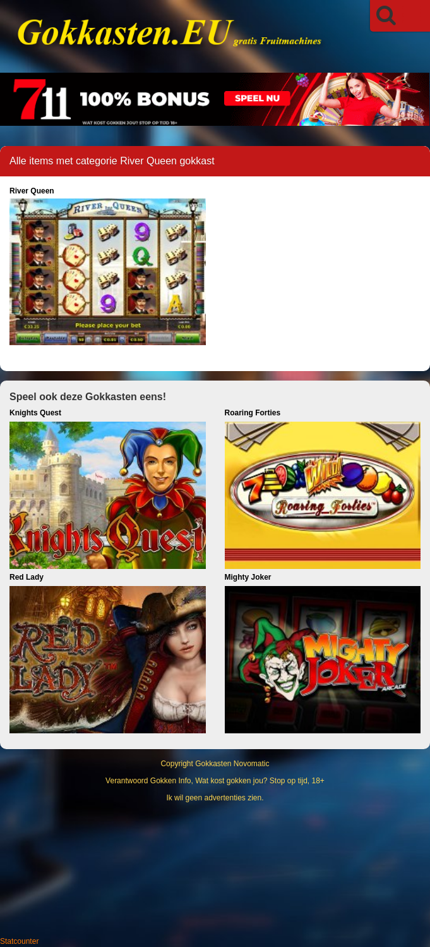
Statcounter (19, 941)
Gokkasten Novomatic (232, 763)
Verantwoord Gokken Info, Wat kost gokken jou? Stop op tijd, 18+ (215, 780)
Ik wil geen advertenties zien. (214, 797)
